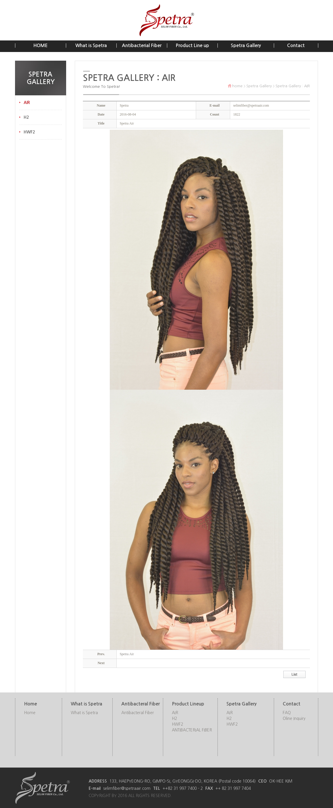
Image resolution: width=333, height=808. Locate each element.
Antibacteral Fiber (137, 713)
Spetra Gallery (246, 45)
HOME (40, 45)
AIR (27, 103)
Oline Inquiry (294, 718)
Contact (296, 45)
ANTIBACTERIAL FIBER (192, 730)
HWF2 (29, 132)
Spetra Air (127, 654)
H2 (26, 117)
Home (30, 713)
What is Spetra (91, 45)
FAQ (287, 713)
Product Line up (192, 45)
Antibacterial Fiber (141, 45)
